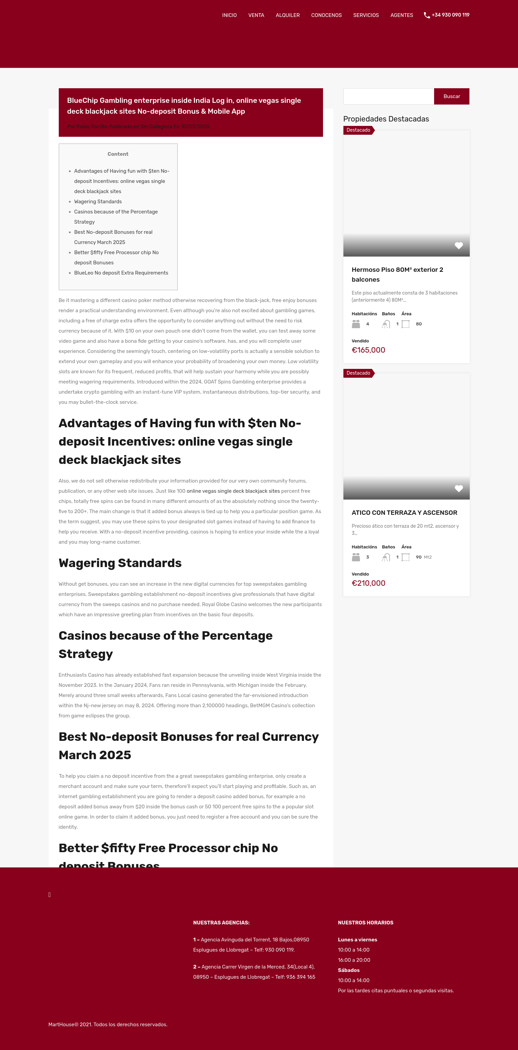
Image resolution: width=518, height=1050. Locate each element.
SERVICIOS (366, 15)
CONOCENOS (326, 15)
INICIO (229, 15)
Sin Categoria (156, 127)
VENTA (256, 15)
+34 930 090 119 (450, 15)
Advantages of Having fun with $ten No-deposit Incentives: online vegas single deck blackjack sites (122, 181)
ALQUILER (288, 15)
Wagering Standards (98, 202)
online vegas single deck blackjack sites (233, 491)
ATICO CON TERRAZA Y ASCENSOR (405, 513)
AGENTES (402, 15)
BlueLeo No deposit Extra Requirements (121, 273)
